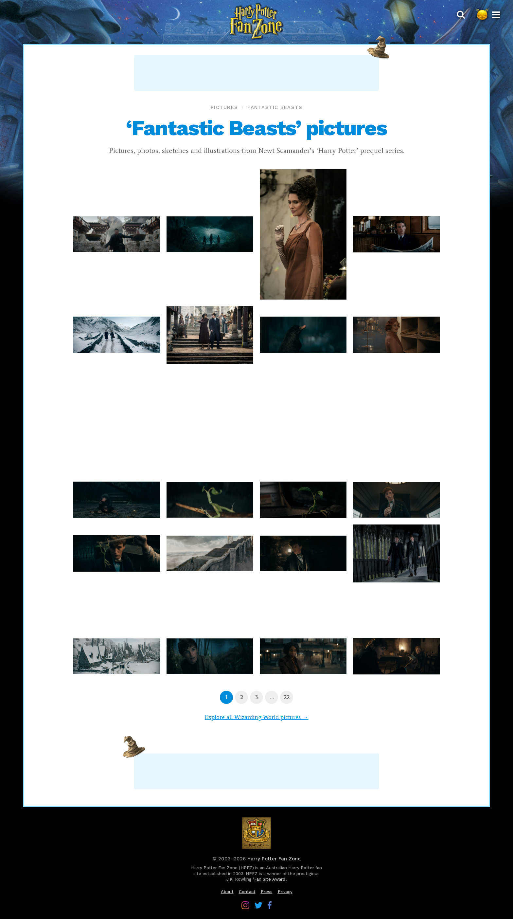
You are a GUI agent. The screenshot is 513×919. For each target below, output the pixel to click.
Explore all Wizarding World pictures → (256, 717)
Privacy (285, 891)
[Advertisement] (256, 73)
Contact (247, 891)
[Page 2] (241, 697)
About (227, 891)
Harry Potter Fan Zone (274, 859)
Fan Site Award (269, 879)
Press (267, 891)
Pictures (224, 107)
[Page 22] (286, 697)
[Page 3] (256, 697)
